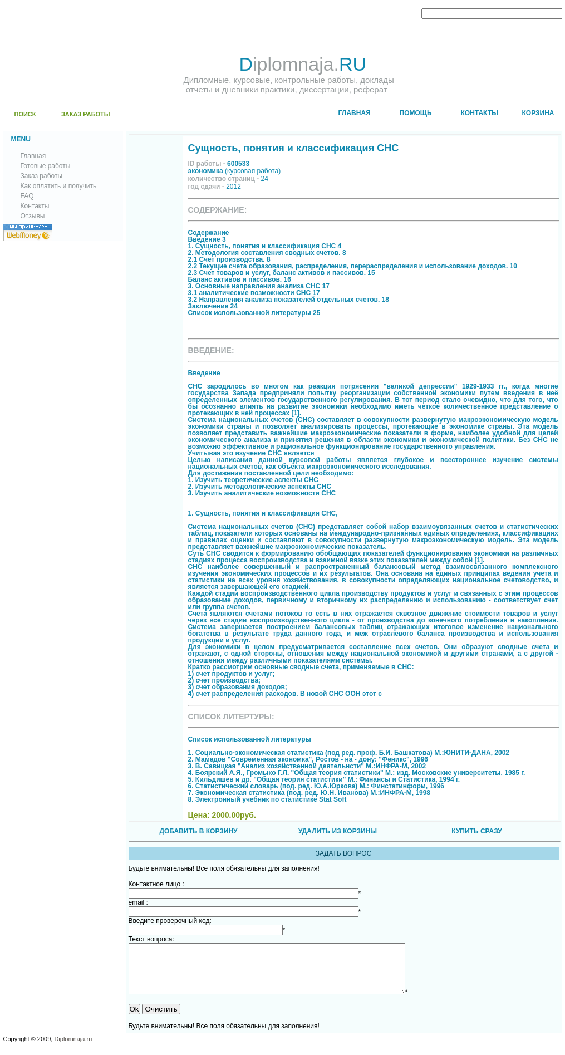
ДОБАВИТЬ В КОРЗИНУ (198, 831)
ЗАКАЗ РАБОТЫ (85, 114)
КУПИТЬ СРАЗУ (476, 831)
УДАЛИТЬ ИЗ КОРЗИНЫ (337, 831)
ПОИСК (25, 114)
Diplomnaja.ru (73, 1049)
